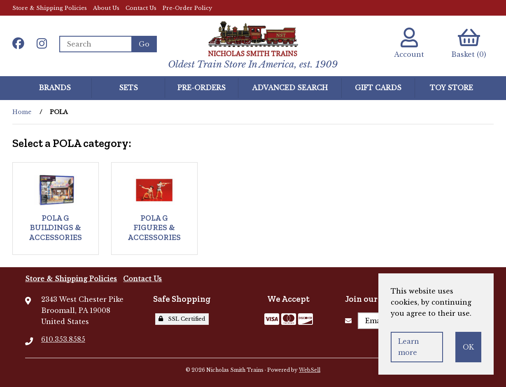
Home (21, 112)
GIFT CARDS (378, 88)
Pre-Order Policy (187, 8)
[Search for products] (95, 44)
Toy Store (451, 88)
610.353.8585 (63, 339)
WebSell (309, 370)
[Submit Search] (144, 44)
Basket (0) (468, 43)
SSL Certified (182, 319)
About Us (106, 8)
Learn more (408, 347)
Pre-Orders (201, 88)
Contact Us (141, 8)
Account (409, 43)
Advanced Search (290, 88)
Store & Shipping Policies (49, 8)
